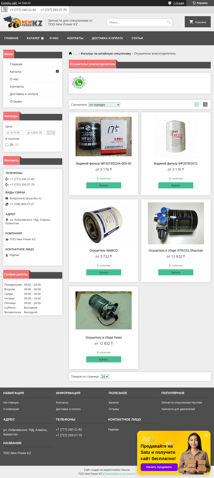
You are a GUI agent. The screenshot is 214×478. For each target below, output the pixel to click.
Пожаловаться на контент (120, 473)
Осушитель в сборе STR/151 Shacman (176, 250)
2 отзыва (178, 3)
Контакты (75, 38)
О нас (54, 38)
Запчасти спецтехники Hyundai (181, 402)
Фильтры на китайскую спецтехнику (106, 53)
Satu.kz (125, 469)
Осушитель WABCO (104, 250)
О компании (11, 409)
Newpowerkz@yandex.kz (25, 198)
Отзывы (16, 101)
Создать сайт (9, 3)
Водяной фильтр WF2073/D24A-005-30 (103, 163)
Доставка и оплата (107, 38)
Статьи (137, 38)
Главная (11, 38)
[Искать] (169, 22)
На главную (11, 402)
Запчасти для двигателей (178, 409)
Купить (103, 185)
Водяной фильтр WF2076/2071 (176, 163)
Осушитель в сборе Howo (104, 337)
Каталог (33, 38)
